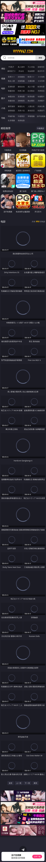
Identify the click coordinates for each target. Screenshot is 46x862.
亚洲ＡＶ (11, 77)
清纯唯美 (21, 100)
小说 (3, 108)
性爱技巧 (41, 110)
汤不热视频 (41, 116)
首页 (10, 783)
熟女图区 (31, 100)
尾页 (35, 783)
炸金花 (21, 71)
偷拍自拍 (21, 86)
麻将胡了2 (11, 71)
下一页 (27, 783)
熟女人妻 (11, 81)
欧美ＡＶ (31, 77)
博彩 (3, 68)
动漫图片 (41, 96)
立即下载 (37, 856)
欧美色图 (31, 96)
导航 (3, 118)
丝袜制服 (21, 81)
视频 (3, 78)
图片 (3, 98)
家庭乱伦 (21, 106)
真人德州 (21, 67)
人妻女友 (31, 106)
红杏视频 (11, 120)
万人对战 (31, 67)
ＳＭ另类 (41, 81)
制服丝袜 (11, 91)
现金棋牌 (31, 71)
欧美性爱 (41, 86)
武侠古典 (41, 106)
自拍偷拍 (21, 77)
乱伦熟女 (31, 91)
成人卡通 (31, 86)
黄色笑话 (31, 110)
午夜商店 (21, 116)
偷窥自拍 (11, 96)
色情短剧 (21, 120)
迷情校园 (11, 110)
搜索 (40, 58)
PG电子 (11, 67)
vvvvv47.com (23, 51)
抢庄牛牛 (41, 71)
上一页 (18, 783)
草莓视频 (31, 116)
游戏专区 (41, 67)
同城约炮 (11, 116)
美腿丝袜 (11, 100)
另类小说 (21, 110)
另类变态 (41, 91)
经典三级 (21, 91)
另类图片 (41, 100)
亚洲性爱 (11, 86)
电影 (3, 88)
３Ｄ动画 (41, 77)
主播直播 (31, 81)
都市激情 (11, 106)
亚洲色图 (21, 96)
